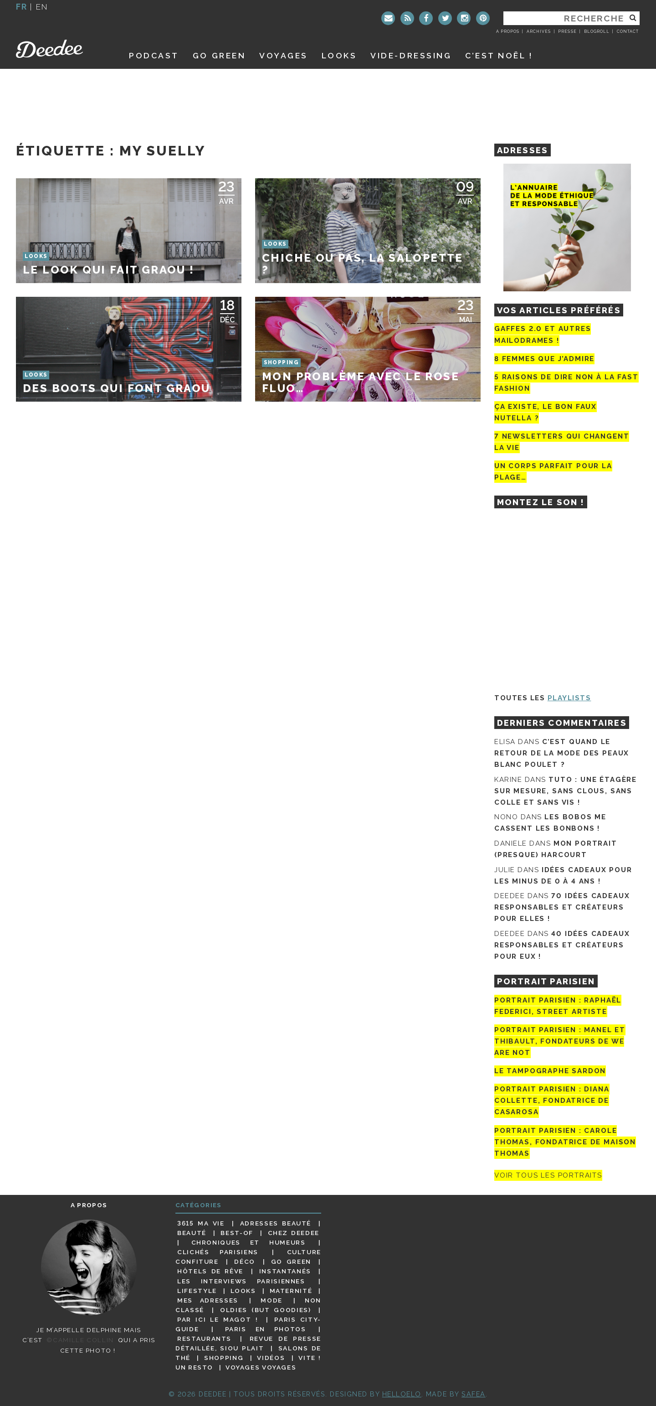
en (42, 6)
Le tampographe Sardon (550, 1071)
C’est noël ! (499, 55)
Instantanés (285, 1271)
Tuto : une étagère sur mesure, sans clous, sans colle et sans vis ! (565, 790)
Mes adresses (207, 1300)
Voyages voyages (261, 1367)
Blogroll (597, 31)
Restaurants (204, 1338)
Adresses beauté (275, 1223)
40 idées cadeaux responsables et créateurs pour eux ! (562, 945)
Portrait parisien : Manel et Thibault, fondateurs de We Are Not (559, 1041)
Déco (244, 1261)
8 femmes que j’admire (544, 359)
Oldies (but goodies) (265, 1309)
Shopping (223, 1357)
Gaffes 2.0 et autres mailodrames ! (542, 334)
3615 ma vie (200, 1223)
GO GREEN (219, 55)
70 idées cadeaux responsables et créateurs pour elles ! (562, 907)
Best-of (236, 1232)
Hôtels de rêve (210, 1271)
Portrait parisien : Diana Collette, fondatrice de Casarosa (552, 1100)
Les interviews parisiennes (241, 1281)
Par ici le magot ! (217, 1319)
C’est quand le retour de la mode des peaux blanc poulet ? (561, 753)
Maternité (291, 1290)
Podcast (154, 55)
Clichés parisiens (217, 1252)
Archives (539, 31)
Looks (339, 55)
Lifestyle (197, 1290)
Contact (628, 31)
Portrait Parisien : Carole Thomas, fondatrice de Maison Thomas (565, 1142)
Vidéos (271, 1357)
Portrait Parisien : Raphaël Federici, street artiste (557, 1006)
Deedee (62, 49)
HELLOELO (401, 1394)
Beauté (191, 1232)
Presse (567, 31)
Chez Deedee (293, 1232)
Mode (271, 1300)
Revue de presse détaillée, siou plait (248, 1343)
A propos (507, 31)
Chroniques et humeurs (248, 1242)
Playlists (569, 698)
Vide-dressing (410, 55)
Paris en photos (265, 1329)
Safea (473, 1394)
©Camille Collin (79, 1340)
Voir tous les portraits (548, 1175)
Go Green (291, 1261)
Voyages (283, 55)
